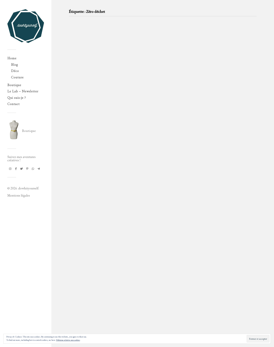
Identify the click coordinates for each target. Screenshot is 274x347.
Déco (15, 71)
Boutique (14, 85)
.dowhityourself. (28, 188)
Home (12, 58)
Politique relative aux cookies (68, 340)
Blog (14, 64)
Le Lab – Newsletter (22, 91)
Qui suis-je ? (16, 98)
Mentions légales (18, 195)
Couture (17, 77)
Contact (13, 104)
